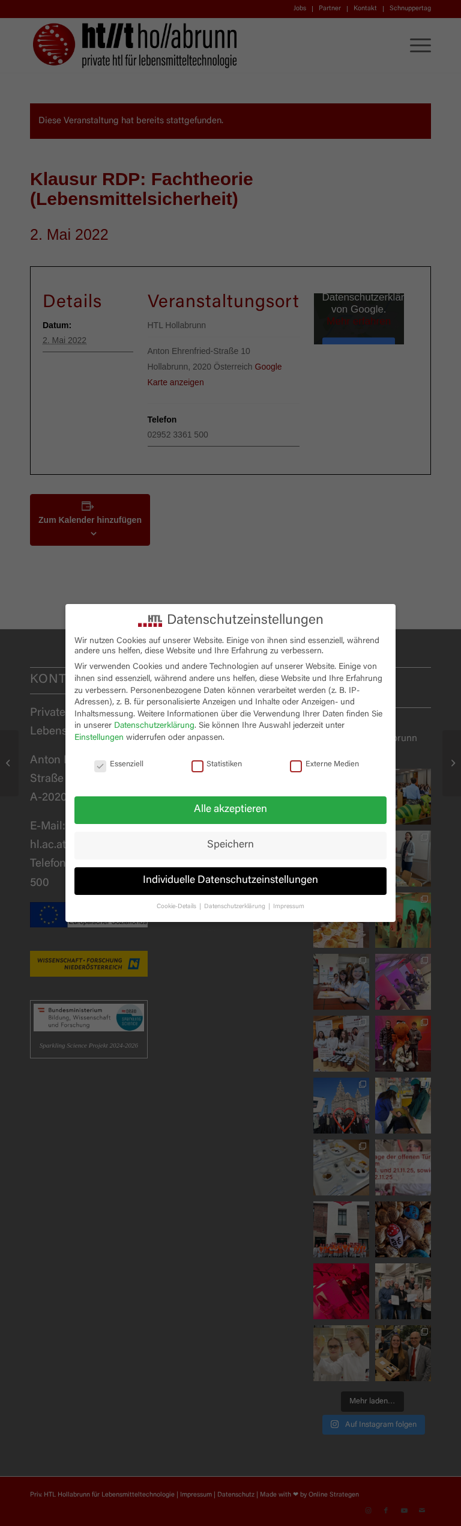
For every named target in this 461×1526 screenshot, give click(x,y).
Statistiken (217, 764)
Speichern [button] (230, 845)
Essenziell (118, 764)
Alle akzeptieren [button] (230, 809)
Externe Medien (324, 764)
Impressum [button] (288, 906)
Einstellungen (99, 738)
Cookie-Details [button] (177, 906)
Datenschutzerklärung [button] (235, 906)
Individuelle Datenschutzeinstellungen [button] (230, 880)
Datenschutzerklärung (154, 726)
